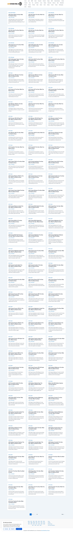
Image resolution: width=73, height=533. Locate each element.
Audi (29, 0)
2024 (40, 525)
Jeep (30, 2)
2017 (36, 523)
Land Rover (37, 2)
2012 (41, 522)
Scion (45, 4)
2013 (44, 522)
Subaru (48, 4)
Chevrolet (39, 0)
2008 (31, 522)
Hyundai (25, 2)
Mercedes (49, 2)
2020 (44, 523)
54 (37, 514)
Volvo (25, 6)
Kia (32, 2)
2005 (41, 521)
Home (49, 521)
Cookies (49, 522)
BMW (32, 0)
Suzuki (52, 4)
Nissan (25, 4)
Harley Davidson (57, 0)
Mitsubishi (62, 2)
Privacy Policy (50, 523)
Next (63, 514)
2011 (39, 522)
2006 (44, 521)
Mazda (45, 2)
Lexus (41, 2)
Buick (35, 0)
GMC (52, 0)
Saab (37, 4)
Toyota (56, 4)
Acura (25, 0)
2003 (36, 521)
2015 (31, 523)
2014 (29, 523)
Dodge (48, 0)
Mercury (54, 2)
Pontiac (33, 4)
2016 (34, 523)
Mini (58, 2)
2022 (35, 525)
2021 (33, 525)
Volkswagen (61, 4)
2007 (29, 522)
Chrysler (44, 0)
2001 (31, 521)
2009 (34, 522)
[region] (12, 526)
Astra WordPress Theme (45, 530)
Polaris (29, 4)
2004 (39, 521)
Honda (62, 0)
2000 (29, 521)
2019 (9, 87)
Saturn (41, 4)
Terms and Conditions (51, 525)
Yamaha (29, 6)
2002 (34, 521)
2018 (39, 523)
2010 (36, 522)
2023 (9, 12)
